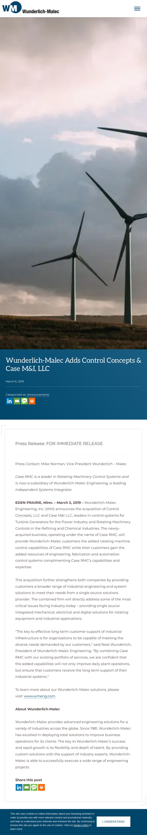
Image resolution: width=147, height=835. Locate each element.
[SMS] (24, 401)
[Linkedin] (9, 401)
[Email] (17, 401)
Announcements (38, 394)
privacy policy (81, 825)
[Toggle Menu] (137, 8)
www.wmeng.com (39, 696)
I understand (113, 821)
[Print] (32, 401)
